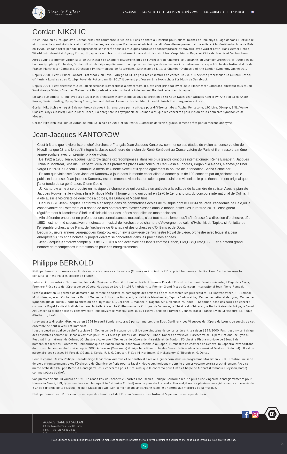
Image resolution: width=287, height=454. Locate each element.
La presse (238, 11)
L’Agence (129, 11)
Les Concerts (214, 11)
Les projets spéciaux (182, 11)
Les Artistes (151, 11)
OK (144, 446)
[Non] (282, 444)
